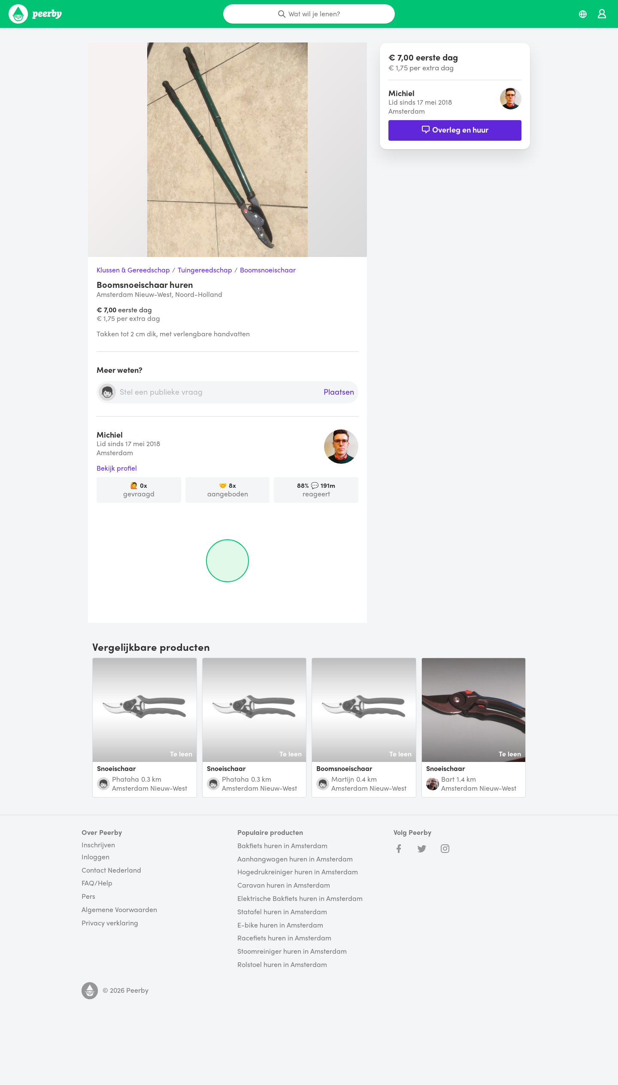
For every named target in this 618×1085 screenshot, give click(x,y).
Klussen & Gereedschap (133, 270)
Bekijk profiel (117, 468)
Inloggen (95, 856)
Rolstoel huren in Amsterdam (282, 964)
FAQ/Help (97, 883)
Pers (88, 896)
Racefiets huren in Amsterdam (284, 938)
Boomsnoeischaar (268, 270)
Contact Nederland (111, 870)
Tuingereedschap (205, 270)
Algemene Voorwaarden (119, 909)
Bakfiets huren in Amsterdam (282, 845)
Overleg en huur (454, 129)
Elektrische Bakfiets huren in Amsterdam (300, 898)
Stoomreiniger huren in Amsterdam (292, 951)
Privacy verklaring (110, 923)
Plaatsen (339, 392)
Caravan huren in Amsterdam (283, 885)
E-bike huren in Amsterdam (280, 925)
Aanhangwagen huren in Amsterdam (295, 859)
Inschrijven (98, 844)
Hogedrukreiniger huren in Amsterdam (297, 871)
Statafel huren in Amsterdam (282, 911)
